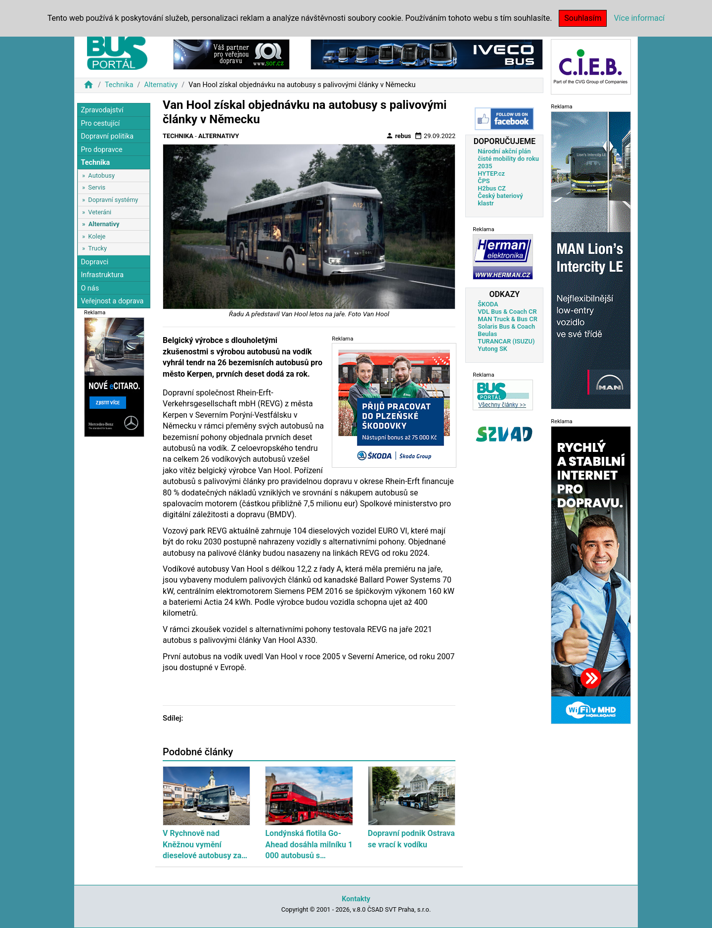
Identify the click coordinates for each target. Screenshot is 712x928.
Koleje (96, 236)
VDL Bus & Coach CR (507, 311)
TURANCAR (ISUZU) (506, 341)
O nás (90, 288)
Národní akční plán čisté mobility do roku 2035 (508, 158)
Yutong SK (492, 348)
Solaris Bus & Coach (506, 326)
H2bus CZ (492, 188)
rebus (398, 136)
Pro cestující (100, 123)
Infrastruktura (102, 275)
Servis (96, 187)
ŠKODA (488, 304)
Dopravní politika (107, 136)
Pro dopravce (101, 150)
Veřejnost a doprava (112, 301)
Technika (119, 85)
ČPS (484, 181)
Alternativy (161, 85)
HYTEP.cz (491, 173)
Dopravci (94, 262)
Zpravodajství (102, 110)
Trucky (97, 248)
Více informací (639, 18)
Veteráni (99, 212)
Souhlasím (582, 18)
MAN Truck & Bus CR (507, 319)
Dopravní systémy (113, 199)
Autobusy (101, 175)
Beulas (487, 334)
